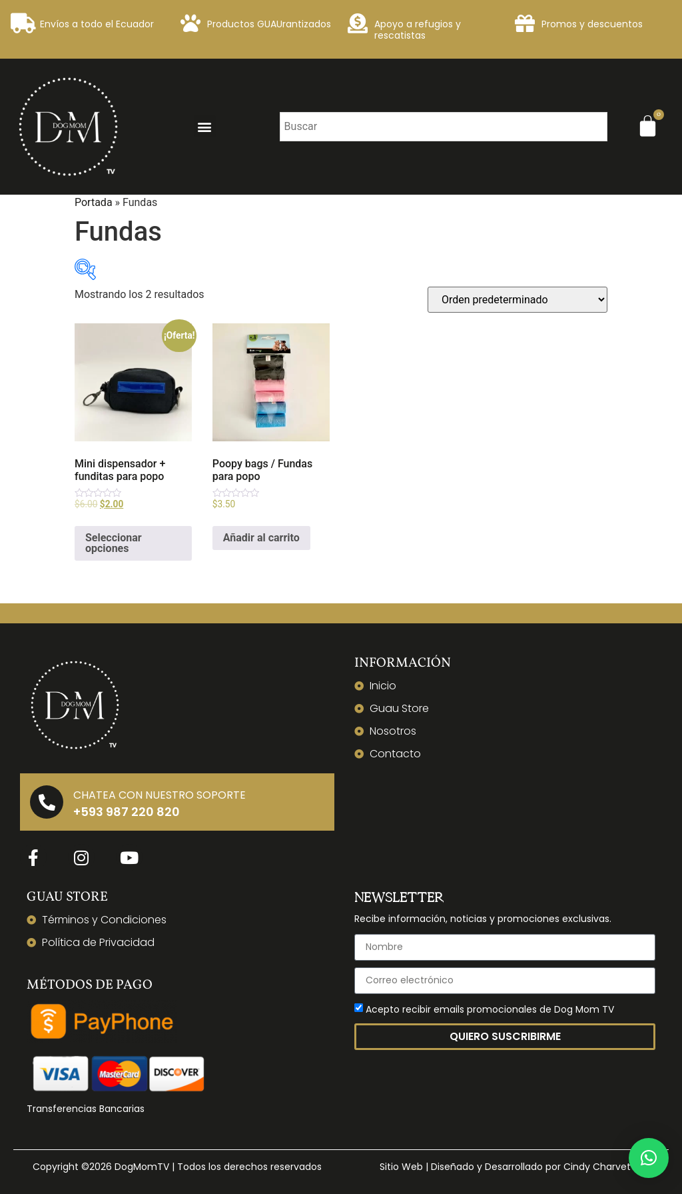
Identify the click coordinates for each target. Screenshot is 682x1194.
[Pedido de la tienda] (517, 300)
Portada (94, 202)
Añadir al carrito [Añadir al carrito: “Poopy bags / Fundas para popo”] (261, 537)
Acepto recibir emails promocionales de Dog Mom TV (490, 1009)
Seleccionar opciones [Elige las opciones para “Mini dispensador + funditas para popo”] (113, 543)
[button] (205, 126)
